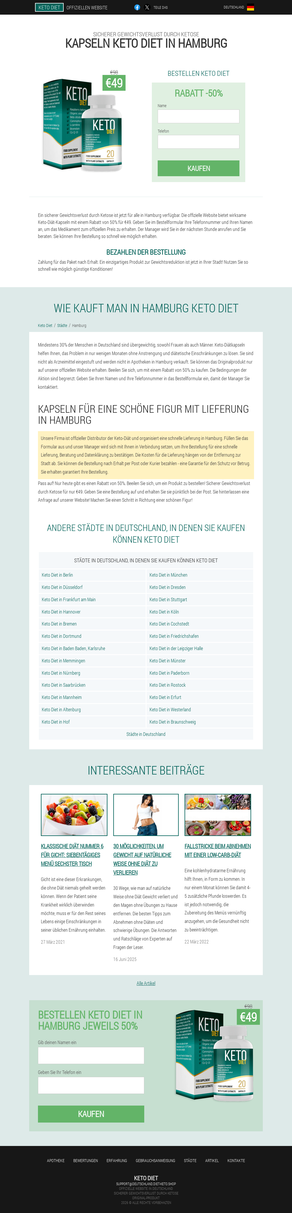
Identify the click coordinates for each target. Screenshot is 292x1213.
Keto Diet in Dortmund (61, 636)
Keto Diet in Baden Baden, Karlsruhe (73, 648)
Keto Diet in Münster (168, 660)
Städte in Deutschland (146, 734)
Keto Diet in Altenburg (61, 709)
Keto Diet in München (168, 575)
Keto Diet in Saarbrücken (64, 685)
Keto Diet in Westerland (170, 709)
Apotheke (56, 1160)
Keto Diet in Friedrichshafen (174, 636)
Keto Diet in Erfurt (165, 697)
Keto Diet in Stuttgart (168, 599)
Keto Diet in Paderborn (170, 673)
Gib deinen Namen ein (57, 1042)
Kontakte (236, 1160)
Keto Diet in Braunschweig (173, 722)
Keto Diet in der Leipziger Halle (176, 648)
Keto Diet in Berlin (57, 575)
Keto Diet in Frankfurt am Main (69, 599)
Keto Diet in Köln (164, 612)
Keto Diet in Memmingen (63, 660)
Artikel (212, 1160)
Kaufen (198, 168)
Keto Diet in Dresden (168, 587)
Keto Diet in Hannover (61, 612)
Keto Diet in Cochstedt (169, 624)
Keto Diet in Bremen (59, 624)
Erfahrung (117, 1160)
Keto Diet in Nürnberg (61, 673)
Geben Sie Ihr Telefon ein (59, 1072)
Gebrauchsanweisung (155, 1160)
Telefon (163, 131)
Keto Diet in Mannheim (62, 697)
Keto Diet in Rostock (168, 685)
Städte (190, 1160)
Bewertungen (85, 1160)
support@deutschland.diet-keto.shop (146, 1183)
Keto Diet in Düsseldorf (62, 587)
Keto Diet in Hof (56, 722)
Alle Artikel (146, 983)
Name (162, 106)
